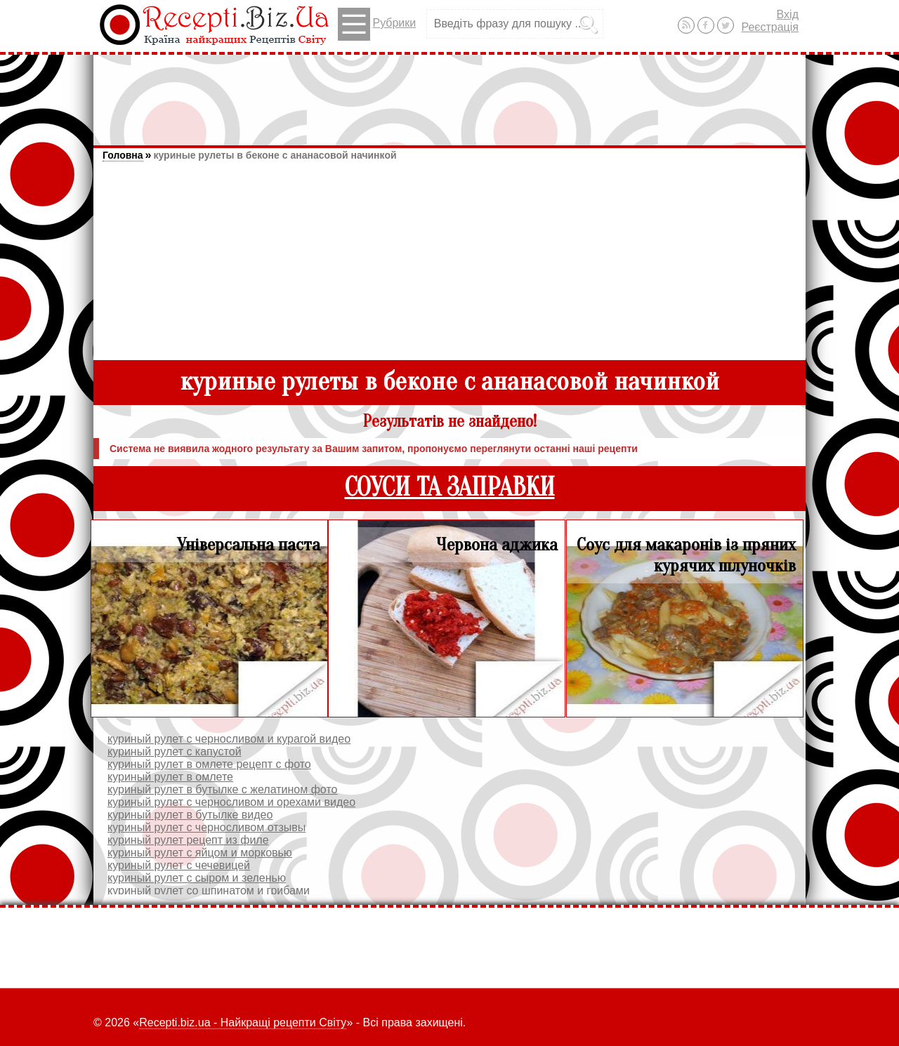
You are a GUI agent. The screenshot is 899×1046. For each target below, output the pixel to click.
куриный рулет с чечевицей (178, 865)
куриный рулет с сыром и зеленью (196, 878)
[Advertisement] (449, 93)
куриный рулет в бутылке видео (190, 815)
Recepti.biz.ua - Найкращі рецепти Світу (242, 1022)
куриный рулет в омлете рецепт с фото (209, 764)
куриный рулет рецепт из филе (188, 840)
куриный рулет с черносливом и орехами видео (231, 802)
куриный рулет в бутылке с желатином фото (222, 789)
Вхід (788, 14)
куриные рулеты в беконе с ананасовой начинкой (274, 155)
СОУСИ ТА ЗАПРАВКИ (450, 487)
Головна (123, 155)
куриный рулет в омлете (170, 777)
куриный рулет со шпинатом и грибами (208, 890)
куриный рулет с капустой (174, 751)
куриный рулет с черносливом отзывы (206, 827)
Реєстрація (770, 27)
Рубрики (377, 24)
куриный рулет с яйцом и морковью (199, 853)
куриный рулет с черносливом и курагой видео (228, 739)
